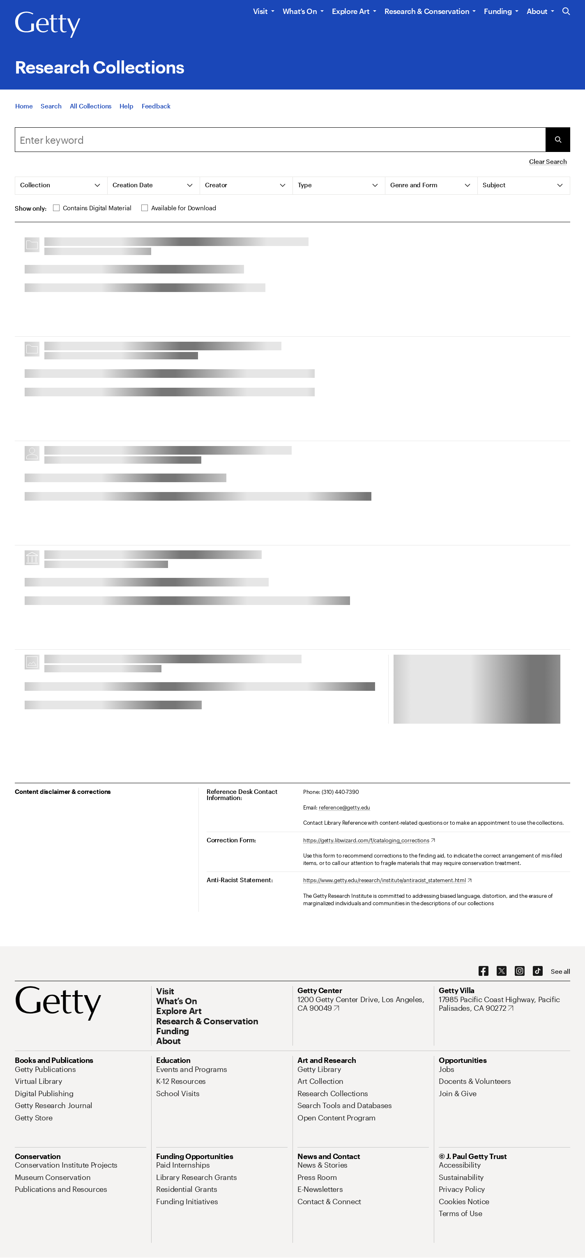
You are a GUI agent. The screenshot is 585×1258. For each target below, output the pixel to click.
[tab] (61, 185)
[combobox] (280, 139)
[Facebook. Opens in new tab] (483, 971)
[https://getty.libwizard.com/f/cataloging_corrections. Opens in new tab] (369, 840)
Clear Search (548, 161)
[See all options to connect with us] (560, 971)
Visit (260, 11)
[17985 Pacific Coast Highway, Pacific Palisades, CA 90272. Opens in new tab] (504, 1004)
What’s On (300, 11)
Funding (497, 11)
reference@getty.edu (345, 807)
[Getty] (48, 25)
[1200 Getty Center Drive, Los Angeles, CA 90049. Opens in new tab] (363, 1004)
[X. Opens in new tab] (502, 971)
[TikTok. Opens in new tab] (538, 971)
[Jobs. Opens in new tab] (446, 1069)
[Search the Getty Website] (566, 11)
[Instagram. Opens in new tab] (520, 971)
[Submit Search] (558, 139)
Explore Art (351, 11)
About (537, 11)
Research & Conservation (427, 11)
